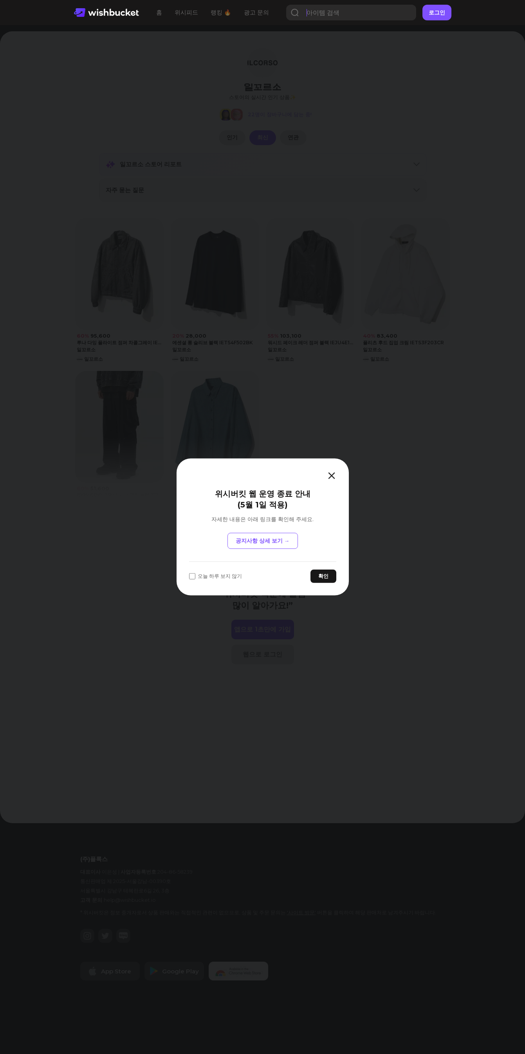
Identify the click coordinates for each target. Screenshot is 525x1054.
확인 (323, 576)
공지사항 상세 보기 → (263, 540)
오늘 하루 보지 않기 (215, 576)
